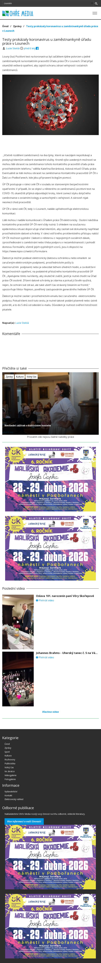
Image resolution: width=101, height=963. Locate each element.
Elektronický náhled (14, 799)
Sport (7, 751)
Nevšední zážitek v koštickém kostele (28, 425)
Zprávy (17, 26)
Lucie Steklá (13, 48)
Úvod (5, 26)
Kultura (20, 376)
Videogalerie (10, 775)
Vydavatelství (11, 791)
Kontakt (8, 795)
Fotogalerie (10, 779)
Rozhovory (10, 759)
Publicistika (10, 763)
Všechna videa (50, 711)
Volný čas (31, 376)
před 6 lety (30, 48)
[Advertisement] (50, 143)
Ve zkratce (10, 771)
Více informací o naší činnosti (24, 821)
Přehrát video (45, 600)
